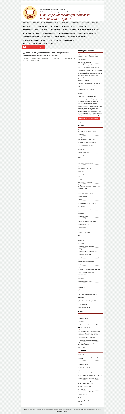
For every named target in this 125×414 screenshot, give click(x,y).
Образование (81, 206)
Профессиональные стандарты (86, 229)
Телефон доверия (82, 347)
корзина (80, 179)
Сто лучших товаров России (85, 315)
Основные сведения (83, 216)
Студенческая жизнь (83, 267)
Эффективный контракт (84, 284)
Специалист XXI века (83, 318)
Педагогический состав (84, 219)
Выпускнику (81, 155)
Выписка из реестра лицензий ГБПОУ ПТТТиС (90, 375)
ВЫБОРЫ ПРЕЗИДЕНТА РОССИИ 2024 (88, 67)
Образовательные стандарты (85, 209)
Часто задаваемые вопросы (85, 281)
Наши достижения (82, 196)
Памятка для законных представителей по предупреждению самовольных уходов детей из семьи (90, 85)
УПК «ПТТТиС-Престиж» (54, 40)
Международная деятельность (86, 383)
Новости (26, 23)
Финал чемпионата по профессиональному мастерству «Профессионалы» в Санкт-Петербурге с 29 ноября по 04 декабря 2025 (89, 333)
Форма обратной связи (84, 307)
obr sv (79, 397)
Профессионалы (43, 26)
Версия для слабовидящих (33, 47)
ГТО (34, 26)
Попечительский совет (83, 224)
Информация (81, 176)
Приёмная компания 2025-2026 (86, 391)
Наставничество (60, 36)
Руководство (81, 240)
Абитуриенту (81, 134)
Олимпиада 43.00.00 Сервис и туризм (34, 40)
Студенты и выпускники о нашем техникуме (89, 370)
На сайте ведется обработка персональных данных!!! (39, 43)
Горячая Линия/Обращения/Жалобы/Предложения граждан (81, 29)
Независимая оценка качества (50, 29)
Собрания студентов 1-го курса (86, 89)
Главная (24, 3)
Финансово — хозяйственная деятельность (89, 269)
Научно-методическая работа (85, 193)
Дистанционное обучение (31, 36)
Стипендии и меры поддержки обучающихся (89, 257)
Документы (81, 171)
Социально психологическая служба (87, 251)
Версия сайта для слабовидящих (89, 118)
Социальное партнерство (84, 254)
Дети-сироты (81, 166)
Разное (79, 235)
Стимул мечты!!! (82, 59)
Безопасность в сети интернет (85, 145)
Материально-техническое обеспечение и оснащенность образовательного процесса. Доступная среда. (89, 186)
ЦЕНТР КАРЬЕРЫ (69, 40)
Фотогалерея (81, 321)
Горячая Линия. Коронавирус (87, 33)
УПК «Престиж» (82, 389)
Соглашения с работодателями (86, 246)
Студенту (80, 264)
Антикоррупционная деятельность (39, 3)
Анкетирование (47, 36)
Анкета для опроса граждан (31, 33)
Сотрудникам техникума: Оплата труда (88, 324)
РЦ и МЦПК (95, 23)
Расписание (83, 26)
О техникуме (81, 354)
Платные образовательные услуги (87, 221)
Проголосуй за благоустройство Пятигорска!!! (89, 64)
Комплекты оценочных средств (86, 381)
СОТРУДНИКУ (54, 26)
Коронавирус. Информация (67, 33)
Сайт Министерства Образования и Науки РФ (88, 3)
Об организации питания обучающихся (88, 340)
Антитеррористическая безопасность (62, 3)
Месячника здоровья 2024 (84, 62)
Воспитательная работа (30, 29)
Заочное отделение (49, 33)
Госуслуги (26, 26)
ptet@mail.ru (85, 304)
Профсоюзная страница (69, 26)
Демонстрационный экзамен (77, 36)
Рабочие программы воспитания (86, 337)
